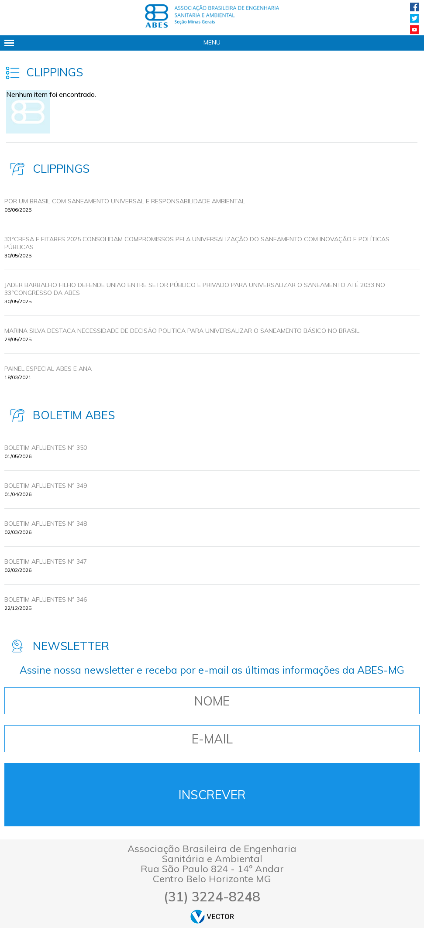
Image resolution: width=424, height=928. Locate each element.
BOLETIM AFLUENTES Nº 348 (45, 523)
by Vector (212, 916)
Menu (212, 42)
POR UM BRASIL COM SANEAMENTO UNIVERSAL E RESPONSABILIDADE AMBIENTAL (124, 201)
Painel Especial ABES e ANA (48, 369)
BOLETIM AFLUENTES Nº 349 (45, 486)
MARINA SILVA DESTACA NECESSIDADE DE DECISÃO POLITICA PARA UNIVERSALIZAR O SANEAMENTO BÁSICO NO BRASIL (181, 331)
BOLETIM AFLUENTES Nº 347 (45, 561)
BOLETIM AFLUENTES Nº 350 (45, 448)
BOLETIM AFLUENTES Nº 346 (45, 599)
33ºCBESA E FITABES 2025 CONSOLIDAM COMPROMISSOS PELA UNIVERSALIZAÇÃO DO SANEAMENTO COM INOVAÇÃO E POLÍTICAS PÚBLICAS (197, 243)
